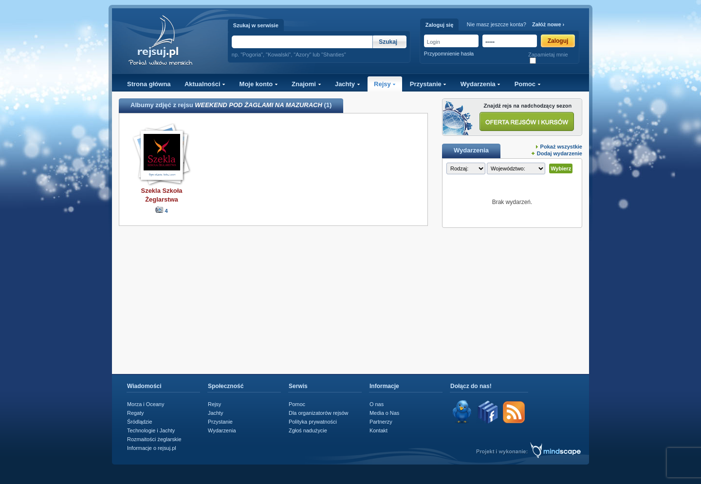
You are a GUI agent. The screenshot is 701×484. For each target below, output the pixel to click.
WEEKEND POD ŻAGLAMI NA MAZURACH (258, 105)
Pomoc (528, 84)
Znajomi (306, 84)
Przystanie (428, 84)
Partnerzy (380, 422)
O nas (376, 404)
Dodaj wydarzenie (559, 153)
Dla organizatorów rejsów (318, 413)
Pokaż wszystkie (561, 146)
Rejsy (385, 84)
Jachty (347, 84)
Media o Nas (384, 413)
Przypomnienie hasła (449, 53)
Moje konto (259, 84)
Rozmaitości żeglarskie (154, 439)
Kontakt (378, 430)
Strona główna (149, 84)
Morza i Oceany (145, 404)
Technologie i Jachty (151, 430)
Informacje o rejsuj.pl (151, 448)
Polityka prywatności (313, 422)
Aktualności (204, 84)
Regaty (135, 413)
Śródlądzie (139, 422)
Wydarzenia (481, 84)
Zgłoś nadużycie (308, 430)
